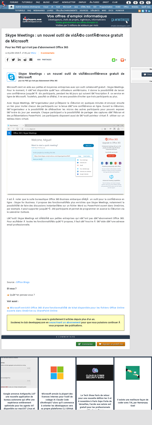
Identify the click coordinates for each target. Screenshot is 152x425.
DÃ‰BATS (95, 11)
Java (76, 7)
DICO (111, 11)
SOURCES (84, 11)
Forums (14, 2)
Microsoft (67, 7)
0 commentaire (47, 53)
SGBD (117, 7)
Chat (56, 2)
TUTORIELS (20, 11)
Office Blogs (23, 282)
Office (126, 7)
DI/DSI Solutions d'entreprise (28, 7)
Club (114, 2)
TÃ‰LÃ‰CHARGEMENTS (66, 11)
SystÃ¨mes (145, 7)
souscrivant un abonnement (65, 323)
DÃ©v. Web (85, 7)
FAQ (38, 2)
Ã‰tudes (94, 2)
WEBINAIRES (39, 11)
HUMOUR (120, 11)
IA (52, 7)
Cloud (45, 7)
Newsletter (68, 2)
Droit (105, 2)
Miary (33, 53)
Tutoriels (27, 2)
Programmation (106, 7)
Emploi (82, 2)
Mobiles (135, 7)
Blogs (46, 2)
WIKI (104, 11)
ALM (58, 7)
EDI (94, 7)
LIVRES (50, 11)
